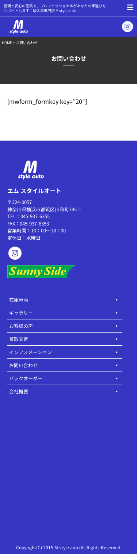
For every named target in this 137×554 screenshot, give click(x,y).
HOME (7, 42)
